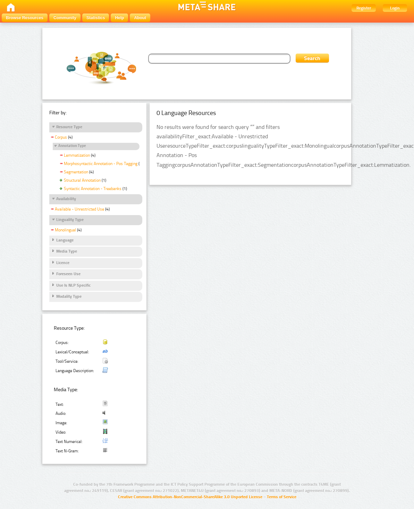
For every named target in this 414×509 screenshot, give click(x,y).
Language (65, 240)
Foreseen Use (68, 273)
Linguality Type (70, 219)
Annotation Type (72, 145)
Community (64, 17)
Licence (62, 262)
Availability (66, 198)
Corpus (61, 137)
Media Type (66, 251)
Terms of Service (281, 496)
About (140, 17)
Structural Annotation (82, 180)
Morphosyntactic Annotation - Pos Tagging (100, 163)
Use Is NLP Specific (73, 285)
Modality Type (69, 296)
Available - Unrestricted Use (79, 209)
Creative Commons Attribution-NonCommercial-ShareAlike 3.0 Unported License (190, 496)
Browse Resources (24, 17)
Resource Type (69, 126)
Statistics (95, 17)
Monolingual (65, 230)
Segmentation (76, 172)
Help (119, 17)
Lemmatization (77, 155)
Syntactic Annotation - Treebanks (92, 188)
